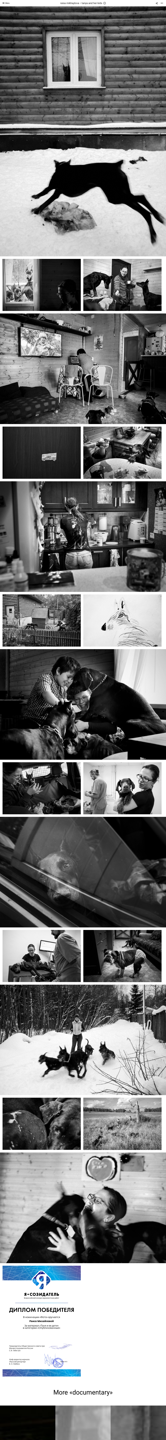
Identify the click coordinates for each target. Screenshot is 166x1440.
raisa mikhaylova (69, 3)
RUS (162, 3)
